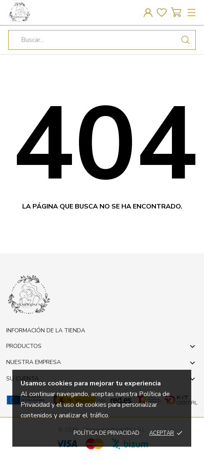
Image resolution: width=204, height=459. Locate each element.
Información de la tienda (45, 330)
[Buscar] (185, 40)
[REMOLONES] (45, 11)
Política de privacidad (106, 433)
